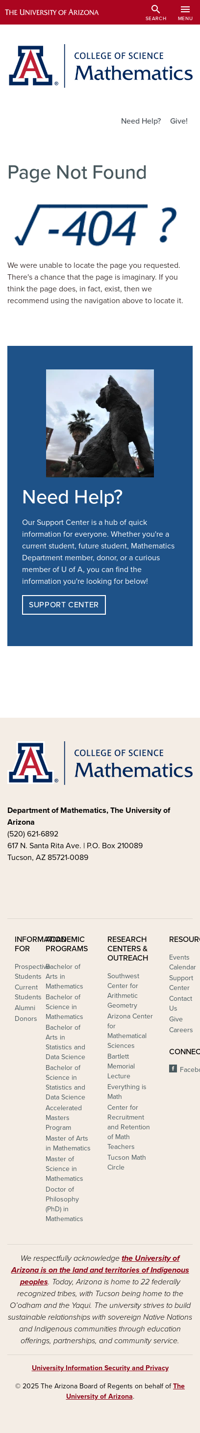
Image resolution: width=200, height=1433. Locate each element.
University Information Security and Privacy (100, 1368)
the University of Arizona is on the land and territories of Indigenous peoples (100, 1270)
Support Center (64, 605)
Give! (179, 121)
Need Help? (141, 121)
